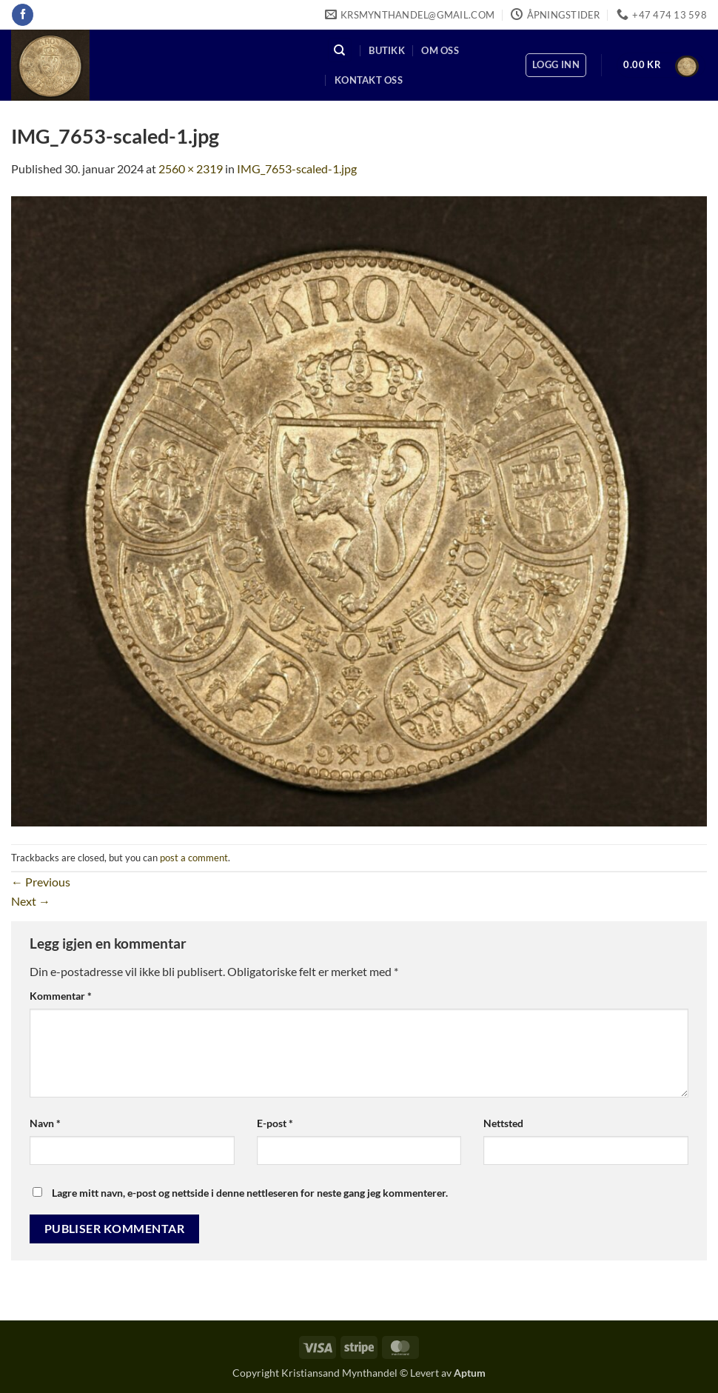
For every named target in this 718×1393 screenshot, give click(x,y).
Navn (45, 1123)
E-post (275, 1123)
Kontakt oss (369, 80)
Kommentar (61, 995)
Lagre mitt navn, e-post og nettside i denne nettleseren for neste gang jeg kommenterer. (250, 1192)
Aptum (470, 1372)
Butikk (387, 50)
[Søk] (340, 50)
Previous (40, 882)
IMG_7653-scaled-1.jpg (297, 168)
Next (30, 901)
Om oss (440, 50)
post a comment (194, 857)
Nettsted (503, 1123)
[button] (556, 65)
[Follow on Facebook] (22, 15)
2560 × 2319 (190, 168)
